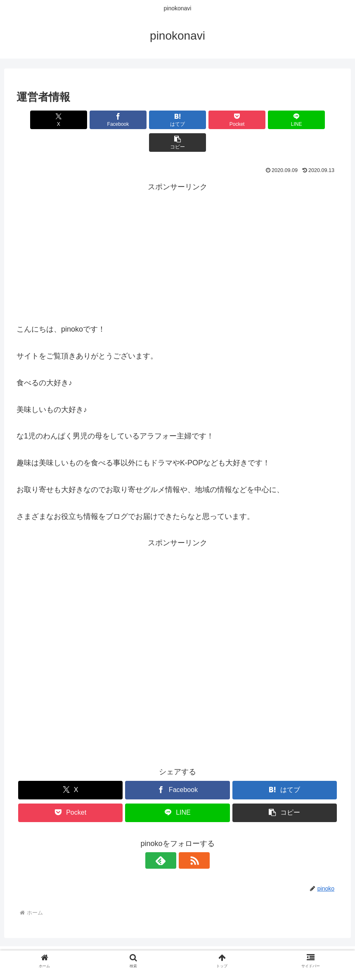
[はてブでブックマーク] (150, 120)
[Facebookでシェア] (96, 120)
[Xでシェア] (42, 120)
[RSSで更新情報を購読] (187, 838)
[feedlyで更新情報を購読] (168, 838)
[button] (312, 120)
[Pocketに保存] (204, 120)
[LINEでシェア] (258, 120)
